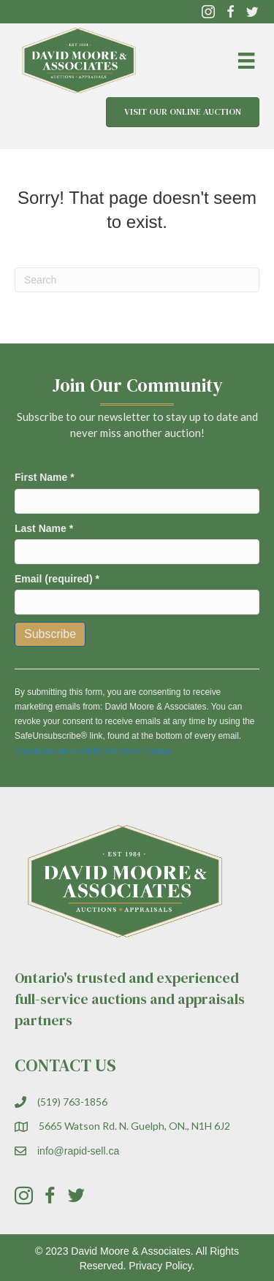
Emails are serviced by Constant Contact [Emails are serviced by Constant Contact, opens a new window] (93, 751)
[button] (208, 11)
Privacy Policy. (161, 1266)
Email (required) (57, 579)
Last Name (44, 528)
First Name (45, 477)
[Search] (137, 279)
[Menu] (246, 60)
